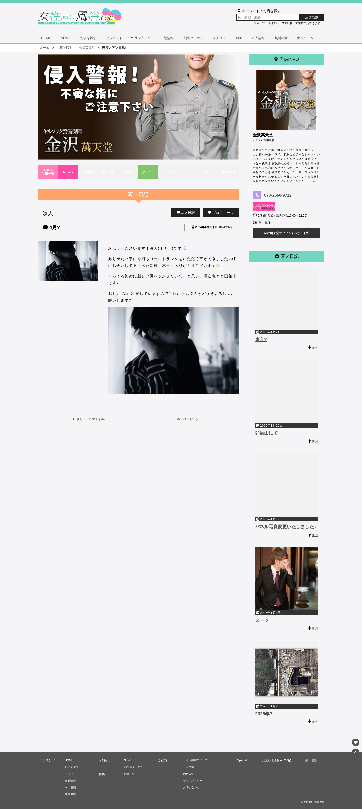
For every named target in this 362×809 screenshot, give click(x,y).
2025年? (264, 713)
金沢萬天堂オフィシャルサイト (286, 233)
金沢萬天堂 (87, 47)
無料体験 (281, 38)
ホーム (44, 47)
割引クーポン (193, 38)
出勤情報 (167, 38)
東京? (261, 339)
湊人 (315, 348)
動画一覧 (129, 773)
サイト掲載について (195, 760)
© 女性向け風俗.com (312, 802)
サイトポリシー (192, 780)
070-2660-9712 (278, 195)
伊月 (315, 441)
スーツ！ (264, 620)
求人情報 (258, 38)
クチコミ (219, 38)
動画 (239, 38)
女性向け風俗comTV (276, 760)
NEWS (65, 38)
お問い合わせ (191, 787)
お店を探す (88, 38)
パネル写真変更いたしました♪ (285, 526)
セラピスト (114, 38)
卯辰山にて (266, 433)
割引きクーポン (133, 766)
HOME (46, 38)
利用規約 (188, 773)
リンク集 (188, 766)
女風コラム (305, 38)
